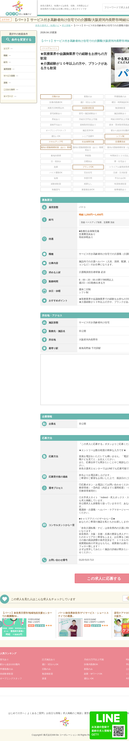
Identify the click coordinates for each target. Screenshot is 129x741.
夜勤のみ (88, 669)
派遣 (44, 678)
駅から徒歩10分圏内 (10, 664)
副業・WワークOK (93, 673)
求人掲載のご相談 (72, 713)
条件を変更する (18, 39)
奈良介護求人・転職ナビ (47, 25)
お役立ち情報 (53, 713)
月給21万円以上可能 (94, 659)
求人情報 (66, 25)
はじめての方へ (16, 713)
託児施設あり (48, 659)
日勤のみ (46, 669)
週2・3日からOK (50, 664)
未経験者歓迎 (6, 673)
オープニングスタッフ (11, 678)
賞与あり (4, 659)
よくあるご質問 (35, 713)
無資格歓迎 (47, 673)
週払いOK (89, 678)
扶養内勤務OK (91, 664)
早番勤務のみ (6, 669)
